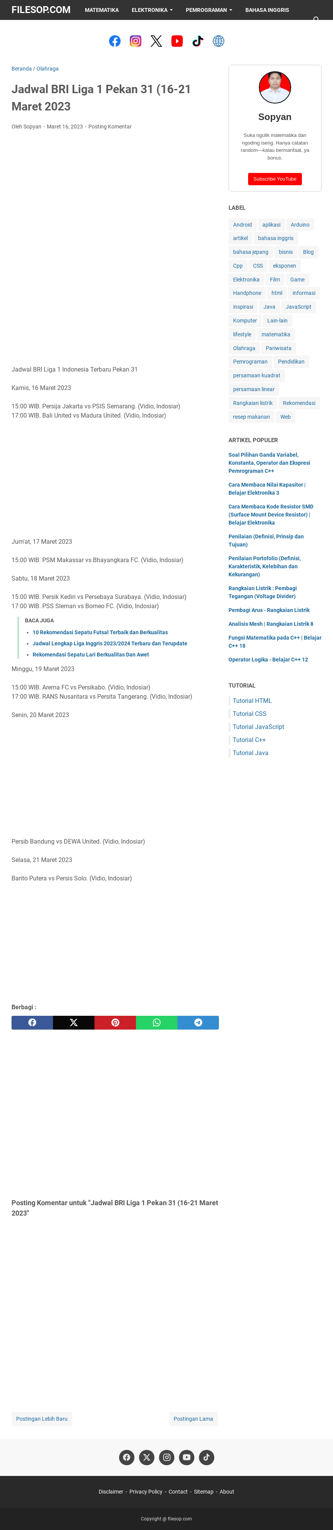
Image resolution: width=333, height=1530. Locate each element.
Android (242, 225)
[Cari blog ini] (316, 20)
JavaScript (298, 307)
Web (285, 417)
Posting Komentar (110, 126)
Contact (178, 1492)
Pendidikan (291, 362)
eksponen (284, 266)
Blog (308, 252)
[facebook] (32, 1023)
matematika (276, 334)
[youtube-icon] (186, 1457)
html (277, 293)
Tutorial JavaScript (258, 726)
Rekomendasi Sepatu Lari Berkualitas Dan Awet (91, 654)
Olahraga (244, 348)
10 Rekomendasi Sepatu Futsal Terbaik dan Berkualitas (100, 632)
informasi (304, 293)
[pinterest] (115, 1023)
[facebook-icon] (126, 1457)
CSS (258, 266)
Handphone (247, 293)
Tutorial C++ (249, 740)
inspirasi (243, 307)
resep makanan (251, 417)
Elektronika (149, 10)
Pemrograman (206, 10)
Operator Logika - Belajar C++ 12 (268, 659)
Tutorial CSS (250, 713)
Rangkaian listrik (253, 403)
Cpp (238, 266)
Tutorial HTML (252, 700)
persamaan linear (254, 389)
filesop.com (41, 9)
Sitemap (204, 1492)
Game (297, 279)
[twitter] (73, 1023)
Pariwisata (279, 348)
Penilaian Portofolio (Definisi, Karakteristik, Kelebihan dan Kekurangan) (265, 566)
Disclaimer (111, 1492)
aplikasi (271, 225)
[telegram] (198, 1023)
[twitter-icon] (146, 1457)
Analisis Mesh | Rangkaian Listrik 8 (271, 624)
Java (269, 307)
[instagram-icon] (166, 1457)
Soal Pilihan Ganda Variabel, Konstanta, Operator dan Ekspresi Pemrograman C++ (269, 463)
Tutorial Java (250, 753)
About (227, 1492)
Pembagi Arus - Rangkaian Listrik (269, 610)
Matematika (102, 10)
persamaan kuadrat (256, 375)
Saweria (29, 30)
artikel (240, 238)
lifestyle (242, 334)
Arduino (300, 225)
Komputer (245, 321)
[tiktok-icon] (206, 1457)
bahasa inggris (275, 238)
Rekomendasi (299, 403)
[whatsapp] (156, 1023)
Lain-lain (277, 321)
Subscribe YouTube (275, 179)
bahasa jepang (250, 252)
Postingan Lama (193, 1419)
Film (275, 279)
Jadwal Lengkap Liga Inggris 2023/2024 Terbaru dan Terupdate (110, 643)
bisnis (286, 252)
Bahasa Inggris (267, 10)
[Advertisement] (115, 193)
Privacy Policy (145, 1492)
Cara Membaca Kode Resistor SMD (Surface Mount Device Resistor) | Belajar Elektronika (271, 514)
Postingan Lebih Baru (42, 1419)
